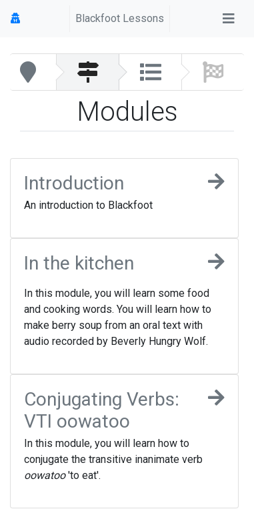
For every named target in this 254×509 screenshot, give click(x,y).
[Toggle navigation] (228, 19)
